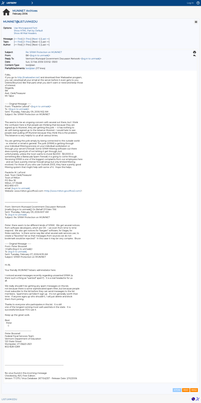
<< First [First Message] (18, 39)
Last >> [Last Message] (45, 39)
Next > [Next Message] (36, 39)
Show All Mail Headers (25, 33)
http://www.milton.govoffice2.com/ (63, 191)
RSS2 (194, 390)
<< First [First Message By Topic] (18, 41)
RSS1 (185, 390)
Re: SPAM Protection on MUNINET (44, 52)
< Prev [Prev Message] (27, 39)
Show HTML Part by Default (28, 30)
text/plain (30, 68)
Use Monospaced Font (25, 28)
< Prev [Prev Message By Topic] (27, 41)
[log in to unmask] (39, 55)
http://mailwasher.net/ (28, 77)
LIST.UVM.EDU (9, 399)
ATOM (177, 390)
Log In (190, 3)
